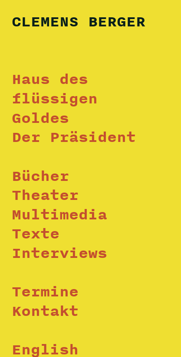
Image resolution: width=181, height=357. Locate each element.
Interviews (59, 252)
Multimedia (59, 214)
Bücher (40, 175)
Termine (45, 291)
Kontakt (45, 310)
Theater (45, 194)
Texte (35, 233)
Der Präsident (74, 136)
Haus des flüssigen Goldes (55, 98)
